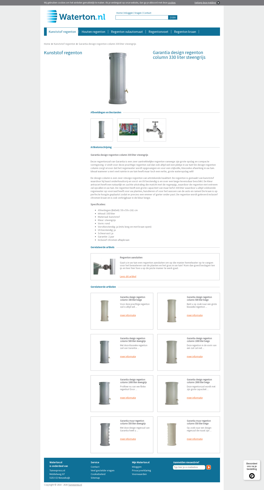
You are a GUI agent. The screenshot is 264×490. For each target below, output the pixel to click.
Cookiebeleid (98, 474)
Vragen (138, 12)
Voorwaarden (139, 474)
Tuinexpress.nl (75, 484)
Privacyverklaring (141, 470)
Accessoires (204, 37)
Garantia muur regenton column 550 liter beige (199, 422)
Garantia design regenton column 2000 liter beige (199, 381)
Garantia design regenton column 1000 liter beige (199, 340)
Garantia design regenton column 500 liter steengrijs (133, 340)
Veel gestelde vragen (102, 470)
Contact (147, 12)
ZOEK (173, 17)
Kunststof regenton (62, 32)
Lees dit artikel (128, 276)
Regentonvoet (158, 32)
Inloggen (128, 12)
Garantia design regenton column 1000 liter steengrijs (133, 381)
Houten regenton (93, 32)
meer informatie (128, 315)
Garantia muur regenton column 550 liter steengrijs (133, 422)
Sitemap (95, 477)
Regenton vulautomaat (127, 32)
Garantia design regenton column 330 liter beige (132, 298)
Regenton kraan (185, 32)
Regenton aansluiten (131, 257)
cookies (171, 2)
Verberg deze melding (205, 2)
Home (119, 12)
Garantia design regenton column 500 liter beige (199, 298)
